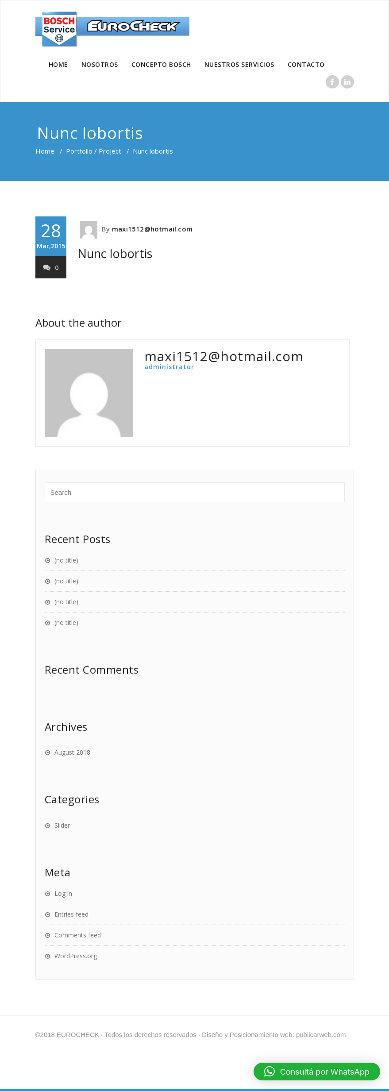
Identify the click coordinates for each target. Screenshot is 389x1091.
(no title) (66, 560)
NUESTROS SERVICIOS (239, 64)
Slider (62, 825)
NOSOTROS (99, 64)
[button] (317, 1071)
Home (44, 150)
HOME (58, 64)
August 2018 (72, 752)
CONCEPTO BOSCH (161, 64)
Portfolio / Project (93, 150)
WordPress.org (75, 956)
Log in (63, 893)
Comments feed (77, 935)
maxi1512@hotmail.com (152, 228)
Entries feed (71, 914)
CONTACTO (306, 64)
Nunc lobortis (114, 253)
